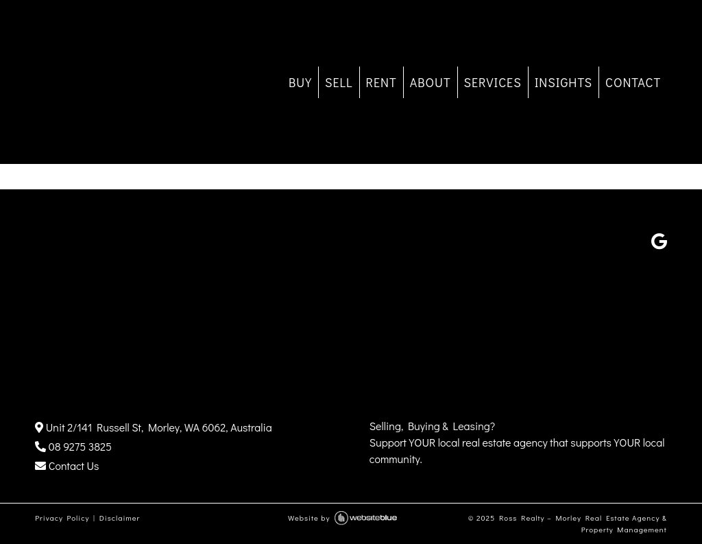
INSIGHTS (563, 82)
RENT (381, 82)
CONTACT (633, 82)
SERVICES (493, 82)
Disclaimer (120, 517)
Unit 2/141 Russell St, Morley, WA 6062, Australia (153, 427)
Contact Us (67, 465)
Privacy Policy (62, 517)
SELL (339, 82)
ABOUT (430, 82)
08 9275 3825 (73, 446)
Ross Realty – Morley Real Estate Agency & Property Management (583, 523)
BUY (300, 82)
